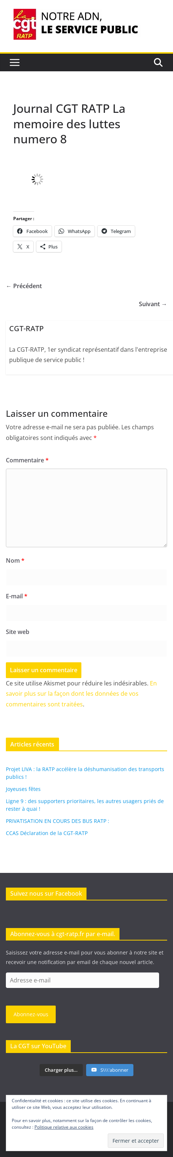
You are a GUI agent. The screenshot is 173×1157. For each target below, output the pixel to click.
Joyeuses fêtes (23, 788)
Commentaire (27, 460)
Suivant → (153, 304)
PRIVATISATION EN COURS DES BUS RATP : (57, 820)
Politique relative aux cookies (63, 1127)
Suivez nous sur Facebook (46, 893)
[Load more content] (61, 1070)
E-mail (16, 596)
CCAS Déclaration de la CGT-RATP (47, 833)
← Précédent (24, 286)
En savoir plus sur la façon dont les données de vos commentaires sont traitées (81, 694)
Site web (17, 632)
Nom (15, 560)
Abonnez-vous (31, 1014)
